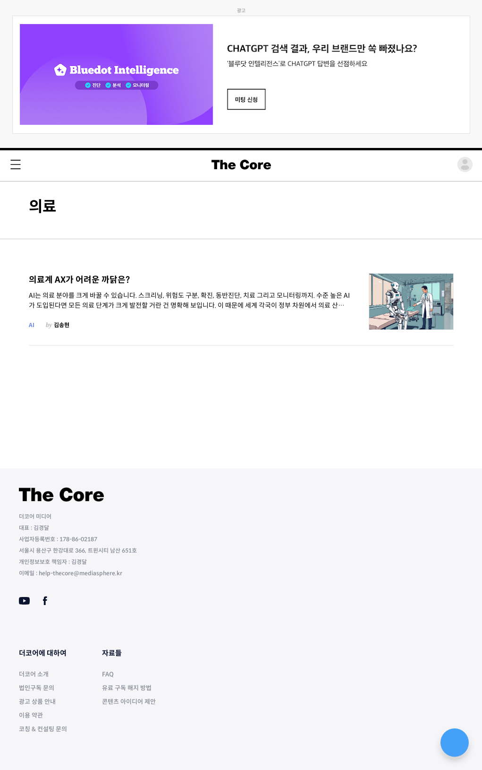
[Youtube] (24, 601)
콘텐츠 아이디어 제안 (129, 702)
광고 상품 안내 (37, 702)
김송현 (61, 325)
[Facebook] (45, 601)
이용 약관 (31, 715)
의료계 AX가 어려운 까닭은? (79, 280)
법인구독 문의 (36, 688)
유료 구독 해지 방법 (127, 688)
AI (31, 325)
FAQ (108, 674)
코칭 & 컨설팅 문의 (43, 729)
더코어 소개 (34, 674)
